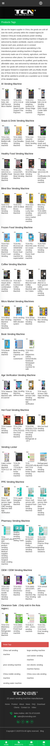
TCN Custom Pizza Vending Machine (6, 429)
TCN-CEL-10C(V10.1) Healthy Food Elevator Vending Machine (6, 175)
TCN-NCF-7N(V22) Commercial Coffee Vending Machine (18, 286)
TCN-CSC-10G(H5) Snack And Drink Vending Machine (31, 141)
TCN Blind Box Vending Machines (43, 320)
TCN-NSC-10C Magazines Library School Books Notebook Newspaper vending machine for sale (31, 359)
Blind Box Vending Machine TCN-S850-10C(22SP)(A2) (42, 210)
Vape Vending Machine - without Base (18, 393)
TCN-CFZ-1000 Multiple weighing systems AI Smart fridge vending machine (31, 106)
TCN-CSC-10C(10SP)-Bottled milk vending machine (6, 141)
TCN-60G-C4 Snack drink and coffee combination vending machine (6, 286)
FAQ (33, 704)
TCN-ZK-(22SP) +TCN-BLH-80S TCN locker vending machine (18, 469)
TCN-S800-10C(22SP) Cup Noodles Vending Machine (18, 141)
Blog (42, 731)
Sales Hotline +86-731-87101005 (27, 713)
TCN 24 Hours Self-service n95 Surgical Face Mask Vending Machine (31, 504)
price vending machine (12, 665)
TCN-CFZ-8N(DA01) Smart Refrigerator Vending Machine (6, 630)
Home (7, 704)
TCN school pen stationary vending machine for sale (42, 591)
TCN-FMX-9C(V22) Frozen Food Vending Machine (43, 248)
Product (14, 704)
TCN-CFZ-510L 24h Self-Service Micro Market (6, 103)
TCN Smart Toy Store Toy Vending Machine (31, 321)
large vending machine (36, 650)
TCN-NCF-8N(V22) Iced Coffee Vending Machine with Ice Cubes (31, 286)
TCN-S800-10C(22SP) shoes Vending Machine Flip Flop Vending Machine (31, 592)
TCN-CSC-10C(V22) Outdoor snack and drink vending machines (43, 142)
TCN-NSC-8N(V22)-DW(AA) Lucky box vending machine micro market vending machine (31, 213)
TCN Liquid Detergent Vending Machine (17, 501)
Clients (16, 707)
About (21, 704)
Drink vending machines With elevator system (18, 321)
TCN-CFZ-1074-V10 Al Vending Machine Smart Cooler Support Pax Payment (18, 106)
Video (34, 707)
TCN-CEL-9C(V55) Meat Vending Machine (31, 173)
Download (41, 704)
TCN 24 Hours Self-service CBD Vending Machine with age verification (31, 397)
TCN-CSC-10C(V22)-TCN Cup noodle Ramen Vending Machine (5, 592)
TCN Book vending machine (5, 352)
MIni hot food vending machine (43, 428)
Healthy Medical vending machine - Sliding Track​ (18, 536)
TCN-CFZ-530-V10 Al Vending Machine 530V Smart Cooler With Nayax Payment (42, 107)
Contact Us (25, 707)
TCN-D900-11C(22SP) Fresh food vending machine (18, 629)
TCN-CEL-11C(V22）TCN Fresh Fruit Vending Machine (43, 629)
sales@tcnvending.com (26, 716)
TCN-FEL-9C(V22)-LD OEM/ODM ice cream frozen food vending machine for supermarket (18, 251)
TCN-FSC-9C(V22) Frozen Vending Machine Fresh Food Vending (5, 250)
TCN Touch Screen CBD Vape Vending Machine (43, 394)
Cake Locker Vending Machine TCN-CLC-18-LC (6, 467)
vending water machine (12, 683)
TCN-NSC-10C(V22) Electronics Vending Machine (17, 590)
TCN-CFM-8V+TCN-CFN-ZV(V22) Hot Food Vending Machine (18, 431)
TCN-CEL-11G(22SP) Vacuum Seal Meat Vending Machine (18, 174)
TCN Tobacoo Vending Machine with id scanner (6, 394)
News (28, 704)
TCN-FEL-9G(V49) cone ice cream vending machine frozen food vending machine (31, 251)
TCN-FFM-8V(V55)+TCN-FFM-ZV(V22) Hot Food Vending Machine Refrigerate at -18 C (31, 433)
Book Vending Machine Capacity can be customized (18, 354)
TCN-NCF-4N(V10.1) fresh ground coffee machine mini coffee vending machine (43, 288)
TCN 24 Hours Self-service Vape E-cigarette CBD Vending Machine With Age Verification (6, 505)
